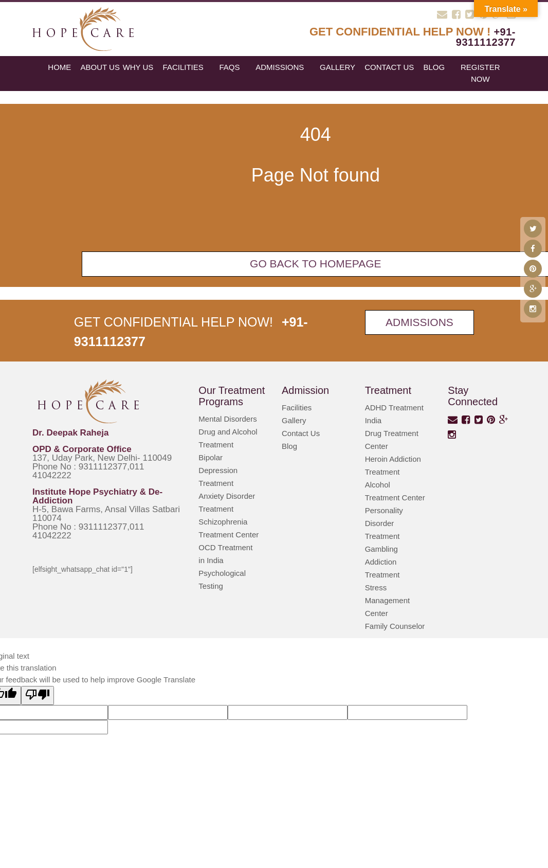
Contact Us (389, 67)
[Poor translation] (37, 695)
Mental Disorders (227, 418)
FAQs (229, 67)
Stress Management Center (387, 600)
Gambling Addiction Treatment (382, 562)
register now (480, 73)
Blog (289, 446)
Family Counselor (395, 626)
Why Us (138, 67)
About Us (100, 67)
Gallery (337, 67)
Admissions (279, 67)
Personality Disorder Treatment (384, 523)
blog (434, 67)
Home (59, 67)
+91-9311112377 (486, 37)
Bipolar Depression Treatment (218, 470)
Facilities (183, 67)
